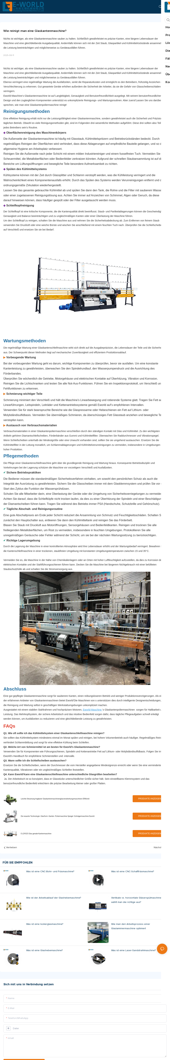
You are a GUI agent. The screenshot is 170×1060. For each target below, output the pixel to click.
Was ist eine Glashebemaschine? (44, 950)
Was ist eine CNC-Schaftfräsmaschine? (132, 871)
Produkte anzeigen (149, 798)
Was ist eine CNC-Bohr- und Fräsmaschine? (50, 871)
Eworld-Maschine (92, 709)
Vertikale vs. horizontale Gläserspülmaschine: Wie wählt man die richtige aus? (139, 900)
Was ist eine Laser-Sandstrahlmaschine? (133, 950)
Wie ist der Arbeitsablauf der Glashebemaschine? (53, 898)
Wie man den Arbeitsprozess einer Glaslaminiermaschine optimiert (130, 926)
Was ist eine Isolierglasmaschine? (44, 924)
